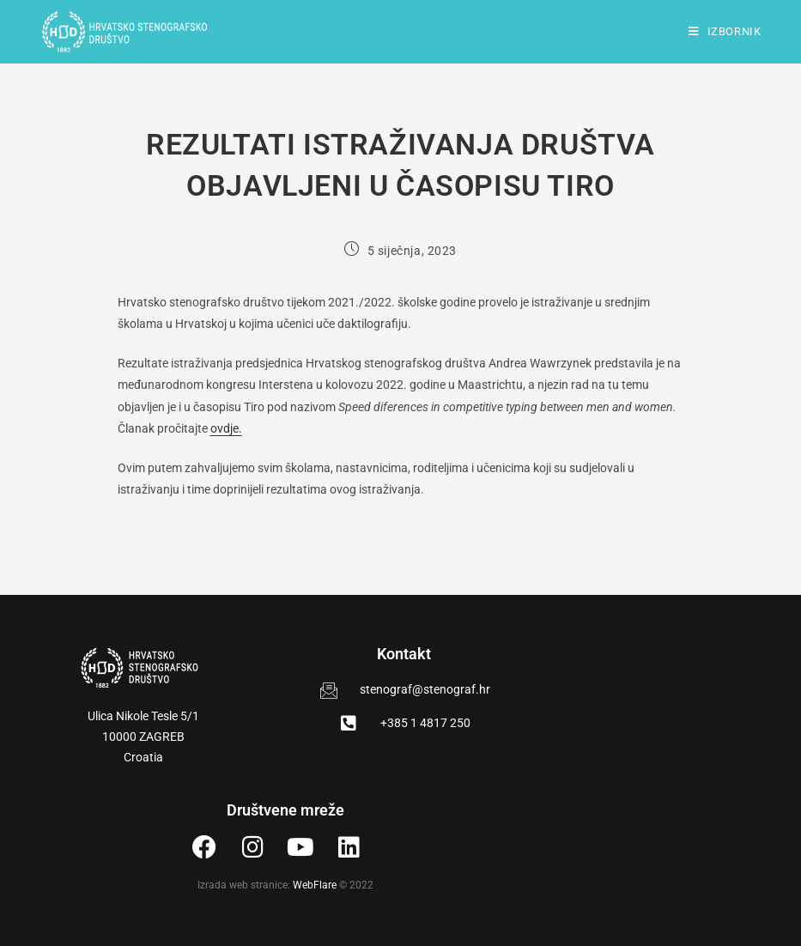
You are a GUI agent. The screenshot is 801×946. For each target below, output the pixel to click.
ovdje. (226, 428)
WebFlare (315, 885)
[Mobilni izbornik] (725, 31)
